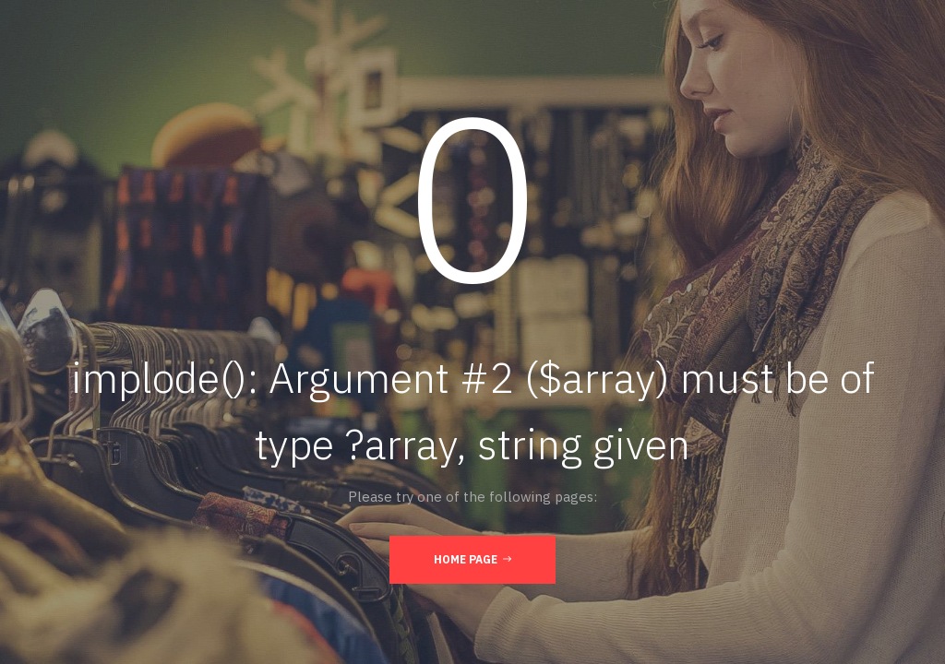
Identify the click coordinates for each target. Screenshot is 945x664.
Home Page (472, 559)
